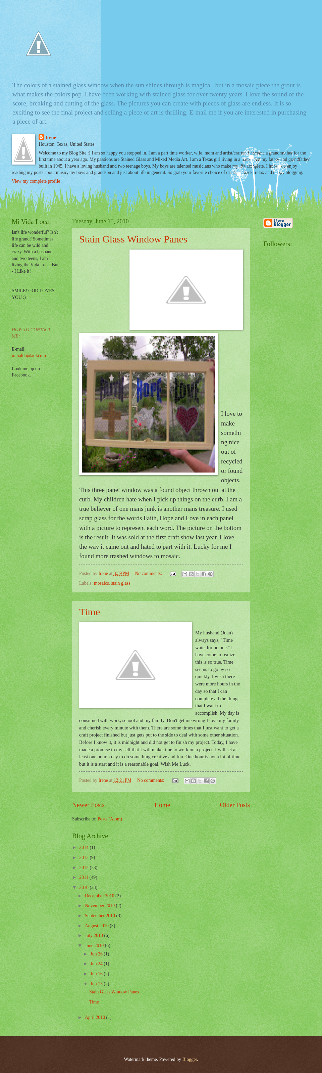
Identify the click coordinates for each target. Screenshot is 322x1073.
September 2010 (100, 915)
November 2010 (100, 905)
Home (162, 804)
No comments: (149, 573)
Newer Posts (88, 804)
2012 (84, 867)
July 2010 (94, 935)
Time (89, 611)
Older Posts (235, 804)
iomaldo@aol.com (29, 355)
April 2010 (95, 1017)
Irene (50, 137)
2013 (84, 857)
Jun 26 (97, 953)
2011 (84, 877)
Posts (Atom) (110, 818)
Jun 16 (97, 973)
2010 (84, 887)
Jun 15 (97, 983)
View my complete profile (36, 181)
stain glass (120, 583)
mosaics (101, 583)
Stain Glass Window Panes (133, 238)
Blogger (189, 1059)
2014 (84, 847)
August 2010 (97, 925)
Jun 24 (97, 963)
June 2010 (95, 945)
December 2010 (100, 895)
